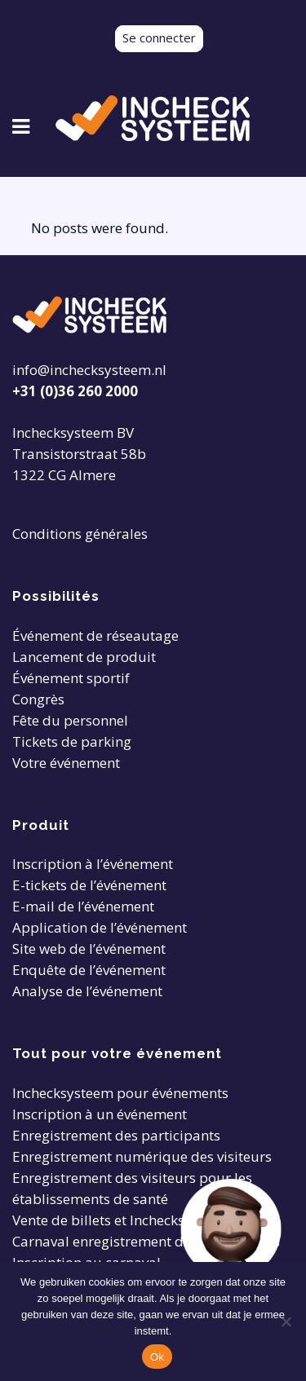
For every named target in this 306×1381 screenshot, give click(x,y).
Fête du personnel (70, 720)
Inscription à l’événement (92, 863)
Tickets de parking (71, 741)
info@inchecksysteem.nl (89, 369)
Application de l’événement (99, 927)
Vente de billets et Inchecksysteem (121, 1220)
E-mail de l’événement (83, 906)
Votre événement (66, 762)
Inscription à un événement (99, 1114)
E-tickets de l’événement (89, 885)
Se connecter (159, 37)
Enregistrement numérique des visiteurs (142, 1156)
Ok (157, 1357)
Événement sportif (71, 677)
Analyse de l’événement (87, 991)
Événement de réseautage (95, 635)
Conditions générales (80, 533)
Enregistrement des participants (116, 1135)
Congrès (38, 699)
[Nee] (285, 1321)
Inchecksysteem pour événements (120, 1092)
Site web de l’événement (89, 948)
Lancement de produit (84, 656)
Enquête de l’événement (89, 969)
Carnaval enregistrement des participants (146, 1241)
